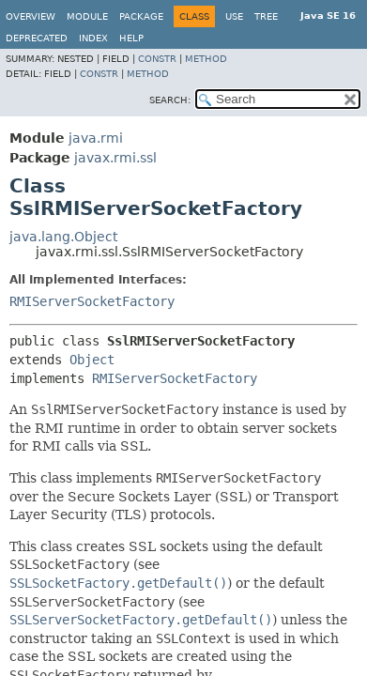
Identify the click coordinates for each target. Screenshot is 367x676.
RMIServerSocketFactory (92, 301)
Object (92, 359)
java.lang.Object (63, 236)
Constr (157, 59)
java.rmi (96, 138)
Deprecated (37, 38)
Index (93, 38)
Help (131, 38)
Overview (30, 16)
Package (141, 16)
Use (234, 16)
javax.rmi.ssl (115, 157)
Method (206, 59)
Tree (266, 16)
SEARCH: (170, 100)
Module (87, 16)
